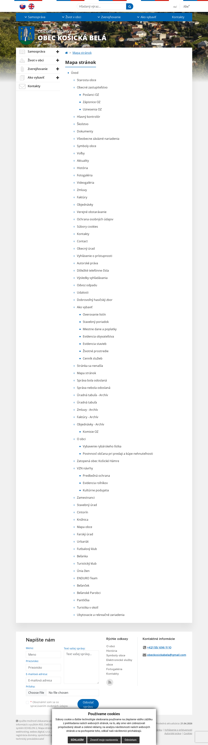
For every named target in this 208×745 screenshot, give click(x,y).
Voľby (81, 153)
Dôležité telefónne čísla (93, 270)
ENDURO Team (87, 578)
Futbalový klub (87, 549)
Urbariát (83, 542)
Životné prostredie (95, 351)
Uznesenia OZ (92, 109)
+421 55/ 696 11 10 (159, 647)
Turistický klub (87, 563)
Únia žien (83, 571)
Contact (82, 241)
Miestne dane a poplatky (100, 329)
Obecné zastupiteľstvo (92, 87)
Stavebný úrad (87, 505)
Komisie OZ (90, 432)
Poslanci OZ (91, 95)
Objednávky (85, 205)
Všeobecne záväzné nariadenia (98, 139)
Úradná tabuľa (87, 402)
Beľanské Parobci (89, 593)
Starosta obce (86, 80)
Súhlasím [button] (77, 739)
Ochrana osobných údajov (95, 219)
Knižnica (82, 520)
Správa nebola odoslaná (93, 388)
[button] (34, 17)
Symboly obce (86, 146)
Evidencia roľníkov (95, 483)
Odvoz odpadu (87, 285)
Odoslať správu (88, 704)
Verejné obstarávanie (91, 212)
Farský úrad (85, 534)
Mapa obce (84, 527)
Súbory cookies (87, 227)
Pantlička (83, 600)
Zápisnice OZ (91, 102)
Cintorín (82, 512)
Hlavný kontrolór (88, 117)
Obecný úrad (86, 249)
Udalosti (82, 292)
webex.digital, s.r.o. (40, 731)
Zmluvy (82, 190)
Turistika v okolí (87, 607)
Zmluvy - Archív (87, 410)
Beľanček (83, 585)
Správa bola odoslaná (92, 380)
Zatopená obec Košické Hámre (98, 461)
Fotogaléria (85, 175)
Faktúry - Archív (87, 417)
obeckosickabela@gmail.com (166, 654)
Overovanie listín (94, 314)
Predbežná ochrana (96, 476)
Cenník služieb (92, 358)
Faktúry (82, 197)
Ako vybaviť (85, 307)
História (82, 168)
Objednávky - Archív (90, 424)
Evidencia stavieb (94, 344)
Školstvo (82, 124)
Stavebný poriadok (96, 322)
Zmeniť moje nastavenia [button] (104, 739)
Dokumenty (85, 131)
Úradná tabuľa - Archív (92, 395)
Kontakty (178, 17)
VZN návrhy (85, 468)
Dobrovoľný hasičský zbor (95, 300)
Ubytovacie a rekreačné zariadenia (100, 615)
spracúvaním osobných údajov (49, 706)
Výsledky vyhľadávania (92, 278)
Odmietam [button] (130, 739)
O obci (81, 439)
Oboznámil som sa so (49, 704)
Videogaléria (85, 183)
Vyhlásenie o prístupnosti (94, 256)
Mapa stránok (82, 53)
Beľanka (82, 556)
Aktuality (83, 161)
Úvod (74, 73)
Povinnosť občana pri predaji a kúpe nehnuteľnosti (118, 454)
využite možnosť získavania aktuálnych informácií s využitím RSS (38, 722)
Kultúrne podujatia (96, 490)
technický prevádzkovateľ (30, 738)
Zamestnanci (86, 498)
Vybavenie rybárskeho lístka (102, 446)
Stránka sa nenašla (90, 366)
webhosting (22, 731)
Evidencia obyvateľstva (98, 336)
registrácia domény (26, 735)
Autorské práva (87, 263)
